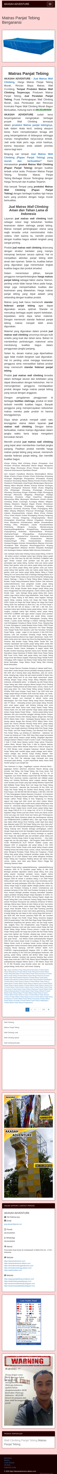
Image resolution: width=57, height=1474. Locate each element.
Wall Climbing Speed (11, 1038)
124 (43, 1009)
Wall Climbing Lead (11, 1033)
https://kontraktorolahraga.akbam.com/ (18, 1268)
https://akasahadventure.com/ (14, 1261)
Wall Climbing (9, 1022)
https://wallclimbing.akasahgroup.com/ (17, 1281)
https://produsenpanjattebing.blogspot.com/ (19, 1286)
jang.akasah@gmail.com (13, 1224)
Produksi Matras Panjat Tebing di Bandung (24, 989)
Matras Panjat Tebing (11, 1027)
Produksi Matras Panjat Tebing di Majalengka (34, 1000)
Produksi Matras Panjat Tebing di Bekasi (32, 991)
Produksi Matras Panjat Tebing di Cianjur (16, 995)
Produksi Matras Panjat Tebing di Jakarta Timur (38, 985)
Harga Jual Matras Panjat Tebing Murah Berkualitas (22, 970)
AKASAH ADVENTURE (16, 4)
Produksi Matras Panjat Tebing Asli (28, 972)
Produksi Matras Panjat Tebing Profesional (30, 975)
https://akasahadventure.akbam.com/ (17, 1263)
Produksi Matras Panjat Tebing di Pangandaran (18, 1002)
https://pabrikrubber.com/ (13, 1270)
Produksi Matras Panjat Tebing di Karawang (26, 998)
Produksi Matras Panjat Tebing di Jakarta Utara (19, 987)
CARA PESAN (9, 1463)
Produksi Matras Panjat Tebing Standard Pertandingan (35, 979)
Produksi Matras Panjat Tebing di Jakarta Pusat (27, 983)
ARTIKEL (7, 1465)
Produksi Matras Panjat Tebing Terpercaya (33, 973)
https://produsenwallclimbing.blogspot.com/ (19, 1284)
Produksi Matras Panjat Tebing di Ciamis (35, 993)
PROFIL (7, 1460)
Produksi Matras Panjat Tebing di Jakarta (16, 981)
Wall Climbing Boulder (12, 1043)
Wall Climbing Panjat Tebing (21, 1440)
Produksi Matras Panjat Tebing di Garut (21, 997)
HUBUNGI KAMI (10, 1467)
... (38, 1009)
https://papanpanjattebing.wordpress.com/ (19, 1279)
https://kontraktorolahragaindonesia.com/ (18, 1266)
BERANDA (8, 1458)
